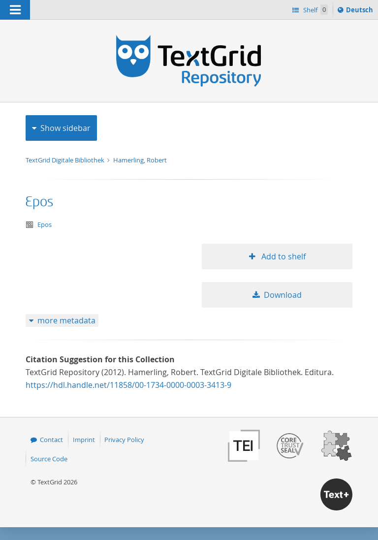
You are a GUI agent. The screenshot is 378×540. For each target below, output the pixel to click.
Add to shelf (282, 256)
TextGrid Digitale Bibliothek (66, 160)
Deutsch (361, 11)
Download (283, 294)
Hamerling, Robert (140, 160)
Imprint (84, 439)
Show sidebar (65, 128)
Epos (39, 202)
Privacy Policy (124, 439)
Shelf (315, 9)
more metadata (66, 320)
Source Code (49, 458)
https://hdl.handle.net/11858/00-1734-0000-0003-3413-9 (128, 385)
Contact (51, 439)
